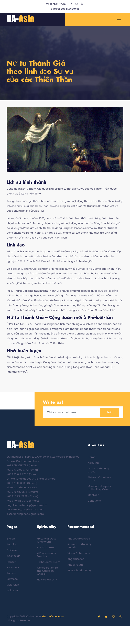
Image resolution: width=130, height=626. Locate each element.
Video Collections (79, 553)
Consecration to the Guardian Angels (47, 571)
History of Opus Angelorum (46, 540)
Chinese (12, 550)
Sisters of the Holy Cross (22, 487)
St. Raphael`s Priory (79, 570)
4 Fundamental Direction (46, 554)
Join (109, 412)
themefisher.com (53, 616)
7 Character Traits (48, 562)
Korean (11, 573)
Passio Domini (45, 547)
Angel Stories (76, 559)
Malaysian (13, 584)
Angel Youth (75, 564)
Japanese (13, 567)
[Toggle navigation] (118, 19)
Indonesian (13, 556)
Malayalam (13, 590)
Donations (94, 500)
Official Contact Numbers (23, 461)
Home (91, 457)
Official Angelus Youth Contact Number (31, 478)
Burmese (12, 579)
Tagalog (12, 544)
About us (93, 463)
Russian (11, 561)
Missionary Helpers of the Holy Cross (99, 487)
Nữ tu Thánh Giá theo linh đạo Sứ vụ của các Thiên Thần (40, 72)
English (11, 538)
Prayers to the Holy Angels (79, 546)
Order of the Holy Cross (98, 470)
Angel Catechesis (79, 538)
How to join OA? (47, 579)
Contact (93, 495)
